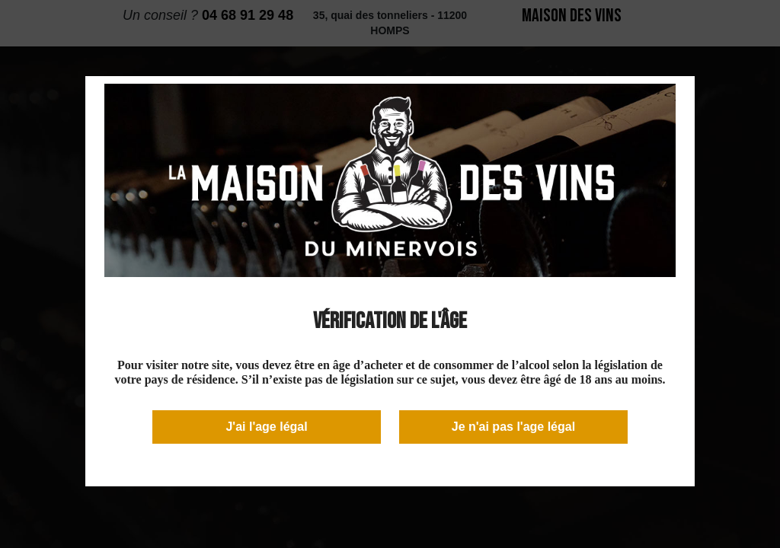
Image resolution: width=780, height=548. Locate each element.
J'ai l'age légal (266, 426)
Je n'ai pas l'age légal (513, 426)
